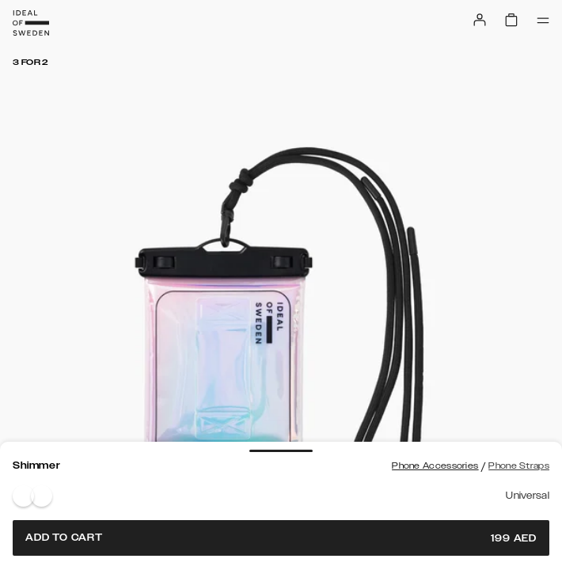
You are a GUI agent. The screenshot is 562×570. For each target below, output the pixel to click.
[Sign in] (480, 20)
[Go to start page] (31, 23)
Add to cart (281, 538)
